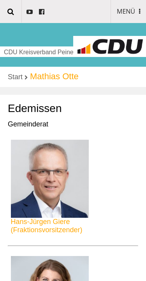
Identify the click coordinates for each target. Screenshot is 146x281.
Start (15, 77)
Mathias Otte (54, 76)
